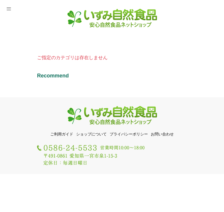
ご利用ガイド (61, 134)
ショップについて (91, 134)
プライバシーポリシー (129, 134)
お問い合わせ (162, 134)
